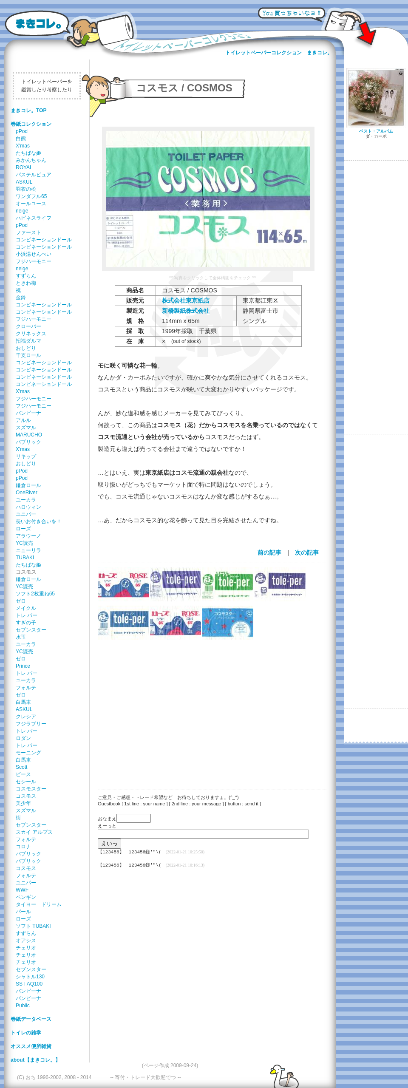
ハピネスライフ (33, 218)
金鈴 (21, 297)
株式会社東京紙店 (186, 300)
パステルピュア (33, 175)
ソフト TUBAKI (33, 926)
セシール (26, 782)
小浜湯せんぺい (33, 254)
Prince (23, 666)
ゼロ (21, 601)
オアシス (26, 941)
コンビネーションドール (44, 240)
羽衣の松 (26, 189)
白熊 (21, 139)
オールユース (31, 204)
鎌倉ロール (28, 485)
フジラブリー (31, 724)
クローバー (28, 326)
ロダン (23, 738)
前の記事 (269, 552)
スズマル (26, 428)
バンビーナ (28, 413)
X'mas (23, 146)
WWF (22, 890)
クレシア (26, 717)
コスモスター (31, 789)
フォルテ (26, 688)
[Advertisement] (208, 709)
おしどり (26, 348)
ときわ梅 (26, 283)
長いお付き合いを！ (39, 521)
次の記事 (307, 552)
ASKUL (24, 182)
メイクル (26, 608)
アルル (23, 420)
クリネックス (31, 334)
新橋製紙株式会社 (186, 310)
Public (23, 1006)
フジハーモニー (33, 261)
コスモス (26, 796)
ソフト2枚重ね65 (35, 594)
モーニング (28, 753)
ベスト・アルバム (376, 131)
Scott (21, 767)
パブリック (28, 442)
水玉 (21, 637)
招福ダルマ (28, 341)
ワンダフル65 (31, 196)
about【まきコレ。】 (35, 1060)
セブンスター (31, 630)
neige (22, 211)
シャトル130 (30, 977)
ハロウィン (28, 507)
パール (23, 912)
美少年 (23, 803)
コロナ (23, 847)
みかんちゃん (31, 160)
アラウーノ (28, 536)
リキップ (26, 456)
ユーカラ (26, 500)
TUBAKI (25, 558)
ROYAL (24, 167)
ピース (23, 774)
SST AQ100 (29, 984)
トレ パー (26, 615)
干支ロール (28, 355)
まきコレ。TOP (28, 110)
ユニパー (26, 514)
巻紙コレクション (31, 124)
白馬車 (23, 702)
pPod (22, 131)
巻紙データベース (31, 1019)
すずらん (26, 276)
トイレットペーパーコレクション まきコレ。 (278, 53)
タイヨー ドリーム (39, 904)
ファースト (28, 232)
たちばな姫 (28, 153)
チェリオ (26, 948)
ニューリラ (28, 550)
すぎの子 (26, 623)
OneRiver (26, 493)
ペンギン (26, 897)
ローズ (23, 529)
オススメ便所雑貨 (31, 1046)
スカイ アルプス (34, 832)
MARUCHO (29, 435)
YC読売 (24, 543)
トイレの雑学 (26, 1033)
